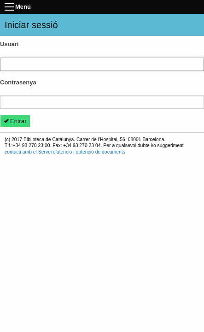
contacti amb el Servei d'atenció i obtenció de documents (65, 151)
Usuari (9, 44)
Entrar (15, 121)
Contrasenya (18, 82)
